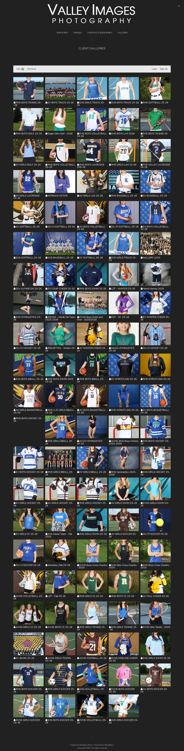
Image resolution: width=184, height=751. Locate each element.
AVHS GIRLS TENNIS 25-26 (58, 659)
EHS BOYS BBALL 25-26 (29, 379)
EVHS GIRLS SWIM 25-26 (154, 504)
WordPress (109, 745)
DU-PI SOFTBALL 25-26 (125, 226)
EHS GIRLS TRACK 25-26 (91, 104)
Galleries (123, 32)
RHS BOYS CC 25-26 (122, 596)
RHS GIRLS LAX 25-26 (123, 164)
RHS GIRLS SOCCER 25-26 (60, 690)
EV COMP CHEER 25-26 (61, 288)
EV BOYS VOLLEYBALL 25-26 (154, 228)
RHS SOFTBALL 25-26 (155, 102)
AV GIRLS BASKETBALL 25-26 (28, 411)
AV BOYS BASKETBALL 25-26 (91, 411)
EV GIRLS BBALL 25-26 (92, 472)
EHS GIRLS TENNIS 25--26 (123, 628)
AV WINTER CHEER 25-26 (91, 349)
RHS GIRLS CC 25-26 (91, 596)
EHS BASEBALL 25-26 (60, 257)
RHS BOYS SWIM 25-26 (92, 288)
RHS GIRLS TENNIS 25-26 (91, 628)
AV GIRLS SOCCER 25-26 (123, 535)
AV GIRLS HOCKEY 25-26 (59, 504)
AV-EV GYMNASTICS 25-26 (89, 442)
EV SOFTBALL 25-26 (91, 257)
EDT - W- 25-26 (120, 317)
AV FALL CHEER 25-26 (156, 596)
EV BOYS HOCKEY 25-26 (29, 472)
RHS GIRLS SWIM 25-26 (93, 534)
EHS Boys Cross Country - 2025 (155, 566)
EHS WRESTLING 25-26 (124, 410)
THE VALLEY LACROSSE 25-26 (155, 166)
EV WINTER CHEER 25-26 (155, 318)
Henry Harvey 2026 (153, 288)
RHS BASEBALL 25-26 (124, 195)
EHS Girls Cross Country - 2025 (123, 566)
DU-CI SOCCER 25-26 (28, 565)
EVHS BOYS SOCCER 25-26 (121, 690)
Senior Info (62, 32)
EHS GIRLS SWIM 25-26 (156, 658)
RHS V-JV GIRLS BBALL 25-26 (59, 411)
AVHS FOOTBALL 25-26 (93, 658)
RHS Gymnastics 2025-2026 (122, 473)
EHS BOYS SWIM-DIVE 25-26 (59, 380)
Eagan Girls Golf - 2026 (60, 133)
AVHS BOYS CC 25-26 (60, 627)
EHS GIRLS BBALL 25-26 (59, 442)
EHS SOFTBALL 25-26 (28, 257)
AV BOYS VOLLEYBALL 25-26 (91, 228)
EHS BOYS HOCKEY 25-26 (154, 442)
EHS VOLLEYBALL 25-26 (91, 690)
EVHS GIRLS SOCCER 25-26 (26, 721)
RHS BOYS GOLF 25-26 (29, 133)
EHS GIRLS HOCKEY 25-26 (155, 473)
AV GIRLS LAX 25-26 (91, 195)
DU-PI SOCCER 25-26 (155, 534)
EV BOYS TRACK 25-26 (61, 102)
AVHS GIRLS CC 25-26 (28, 627)
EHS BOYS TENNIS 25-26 (154, 135)
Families (78, 32)
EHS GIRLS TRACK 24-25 (122, 259)
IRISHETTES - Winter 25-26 (60, 349)
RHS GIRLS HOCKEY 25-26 (91, 504)
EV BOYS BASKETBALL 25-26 (154, 411)
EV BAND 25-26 (25, 658)
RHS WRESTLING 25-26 (156, 379)
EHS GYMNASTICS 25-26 (27, 318)
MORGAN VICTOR (57, 195)
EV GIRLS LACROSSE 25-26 (26, 197)
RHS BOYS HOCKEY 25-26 (27, 420)
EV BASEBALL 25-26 (155, 195)
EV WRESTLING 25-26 (124, 379)
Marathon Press (86, 745)
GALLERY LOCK (151, 257)
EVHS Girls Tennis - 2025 (156, 627)
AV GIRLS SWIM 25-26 (124, 503)
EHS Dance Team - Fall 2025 (58, 535)
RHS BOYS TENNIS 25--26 (27, 104)
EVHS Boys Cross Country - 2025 (92, 566)
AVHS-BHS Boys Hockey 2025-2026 (123, 442)
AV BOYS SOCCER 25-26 (154, 690)
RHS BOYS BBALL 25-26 (90, 380)
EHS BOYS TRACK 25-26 (125, 102)
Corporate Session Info (99, 32)
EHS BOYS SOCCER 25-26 (59, 721)
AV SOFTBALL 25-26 (28, 226)
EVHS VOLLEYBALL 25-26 (91, 721)
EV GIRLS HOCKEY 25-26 (27, 504)
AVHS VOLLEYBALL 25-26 (28, 597)
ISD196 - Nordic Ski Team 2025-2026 (60, 318)
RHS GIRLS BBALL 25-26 (59, 473)
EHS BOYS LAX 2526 (123, 133)
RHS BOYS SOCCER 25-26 (27, 690)
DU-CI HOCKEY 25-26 (155, 348)
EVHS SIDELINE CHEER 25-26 (123, 659)
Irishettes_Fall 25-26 (59, 565)
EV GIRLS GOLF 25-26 (28, 164)
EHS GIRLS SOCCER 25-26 (123, 721)
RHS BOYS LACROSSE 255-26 (90, 166)
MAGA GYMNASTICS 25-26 (121, 349)
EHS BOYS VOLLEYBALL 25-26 (92, 135)
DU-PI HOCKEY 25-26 (28, 348)
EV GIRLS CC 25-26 (27, 534)
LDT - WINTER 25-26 (123, 288)
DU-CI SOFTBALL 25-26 (61, 226)
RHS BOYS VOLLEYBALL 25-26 (60, 166)
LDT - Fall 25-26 (57, 596)
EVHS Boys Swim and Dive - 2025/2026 (90, 318)
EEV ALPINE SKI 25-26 (29, 288)
